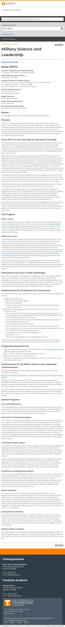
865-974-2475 (12, 593)
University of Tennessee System (33, 618)
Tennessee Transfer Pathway (17, 620)
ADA (5, 622)
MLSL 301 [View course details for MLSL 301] (48, 251)
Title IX (26, 622)
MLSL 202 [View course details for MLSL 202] (14, 226)
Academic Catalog (11, 10)
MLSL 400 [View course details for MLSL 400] (8, 253)
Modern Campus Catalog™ (55, 626)
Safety (19, 622)
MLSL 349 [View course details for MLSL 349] (53, 375)
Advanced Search (7, 34)
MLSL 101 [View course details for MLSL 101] (51, 224)
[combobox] (32, 19)
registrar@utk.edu (13, 574)
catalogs (5, 626)
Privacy (12, 622)
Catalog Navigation (9, 39)
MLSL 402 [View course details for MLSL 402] (25, 253)
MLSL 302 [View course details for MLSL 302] (55, 251)
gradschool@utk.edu (14, 595)
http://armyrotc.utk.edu (9, 62)
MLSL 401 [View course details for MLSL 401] (15, 253)
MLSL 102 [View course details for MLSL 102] (57, 224)
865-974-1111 (12, 572)
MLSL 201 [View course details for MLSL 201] (4, 226)
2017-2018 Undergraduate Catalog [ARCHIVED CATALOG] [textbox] (21, 19)
